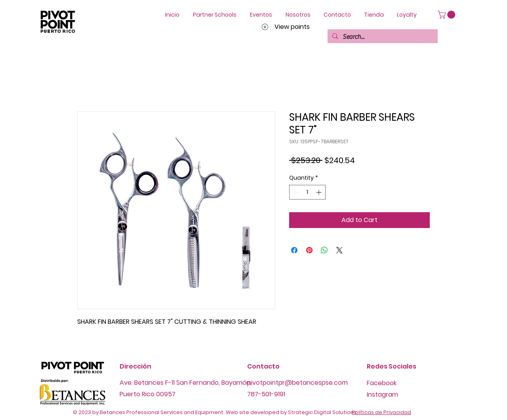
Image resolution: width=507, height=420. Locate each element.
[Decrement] (295, 192)
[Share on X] (339, 250)
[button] (447, 15)
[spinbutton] (307, 192)
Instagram (382, 394)
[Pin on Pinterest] (309, 250)
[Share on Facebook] (294, 250)
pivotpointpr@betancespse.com (297, 382)
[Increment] (319, 192)
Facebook (381, 383)
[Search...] (382, 36)
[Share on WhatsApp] (324, 250)
